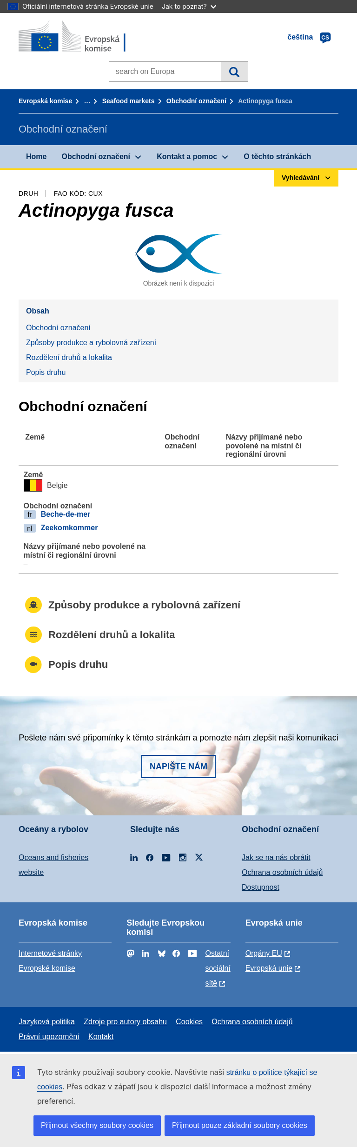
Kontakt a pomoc (187, 156)
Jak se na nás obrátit (276, 857)
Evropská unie (268, 968)
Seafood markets (128, 101)
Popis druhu (46, 372)
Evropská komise (45, 101)
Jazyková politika (47, 1022)
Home (36, 156)
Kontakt (100, 1036)
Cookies (189, 1022)
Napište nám (178, 766)
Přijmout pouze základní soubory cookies (239, 1125)
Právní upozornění (49, 1036)
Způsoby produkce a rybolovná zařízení (91, 343)
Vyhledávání (234, 71)
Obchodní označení (196, 101)
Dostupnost (260, 887)
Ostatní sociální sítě (217, 968)
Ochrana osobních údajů (282, 872)
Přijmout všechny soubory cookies (97, 1125)
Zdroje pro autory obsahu (125, 1022)
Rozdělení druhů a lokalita (69, 357)
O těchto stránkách (277, 156)
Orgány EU (263, 953)
